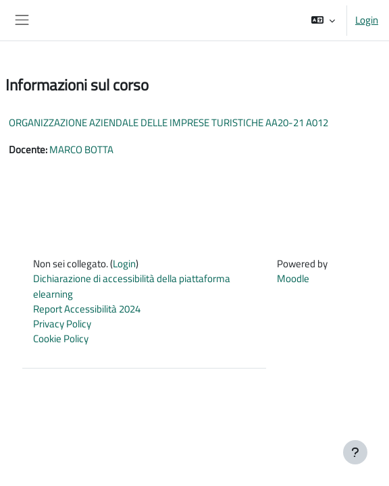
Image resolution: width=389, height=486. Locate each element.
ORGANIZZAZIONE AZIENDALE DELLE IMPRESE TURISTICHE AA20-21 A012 (168, 122)
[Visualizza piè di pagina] (355, 452)
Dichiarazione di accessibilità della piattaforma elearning (131, 286)
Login (366, 20)
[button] (323, 20)
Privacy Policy (62, 323)
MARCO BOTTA (81, 149)
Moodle (293, 278)
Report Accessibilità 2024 (86, 309)
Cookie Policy (60, 338)
